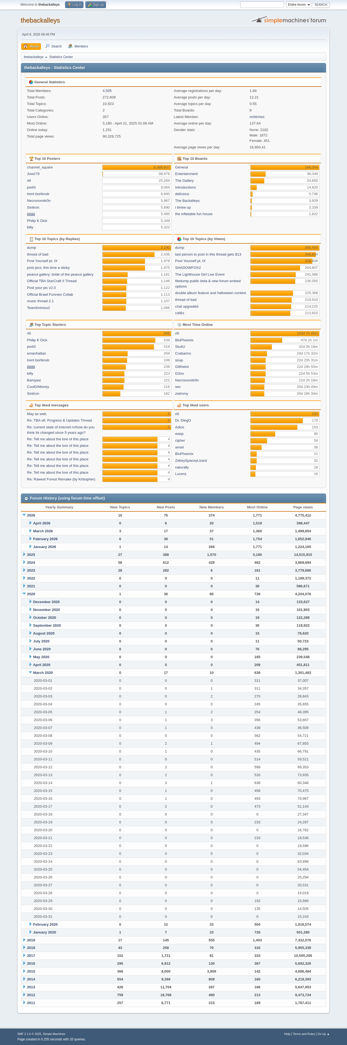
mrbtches (257, 117)
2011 (31, 1003)
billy (30, 227)
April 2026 (41, 523)
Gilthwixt (182, 367)
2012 (31, 995)
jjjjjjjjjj (31, 214)
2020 (31, 594)
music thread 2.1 (40, 301)
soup (179, 360)
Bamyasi (34, 380)
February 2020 (45, 924)
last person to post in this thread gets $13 (208, 254)
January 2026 (44, 547)
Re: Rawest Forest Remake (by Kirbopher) (61, 479)
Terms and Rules (304, 1034)
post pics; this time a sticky (48, 268)
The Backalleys (187, 201)
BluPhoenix (184, 340)
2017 (31, 956)
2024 (31, 562)
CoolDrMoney (38, 387)
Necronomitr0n (39, 201)
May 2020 (41, 657)
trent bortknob (38, 194)
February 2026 (45, 539)
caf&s (179, 313)
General (181, 167)
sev (178, 387)
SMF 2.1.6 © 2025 (29, 1034)
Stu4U (180, 347)
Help (287, 1034)
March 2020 (43, 673)
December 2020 (46, 602)
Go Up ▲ (323, 1034)
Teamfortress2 (38, 308)
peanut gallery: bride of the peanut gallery (60, 274)
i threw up (183, 207)
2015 (31, 971)
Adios (179, 427)
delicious (182, 194)
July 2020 (41, 641)
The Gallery (184, 181)
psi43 (31, 187)
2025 (31, 555)
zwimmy (181, 393)
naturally (182, 467)
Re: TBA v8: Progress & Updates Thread (59, 420)
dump (31, 248)
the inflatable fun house (194, 214)
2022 (31, 578)
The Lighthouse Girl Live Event (199, 274)
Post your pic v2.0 (41, 288)
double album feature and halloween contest (210, 293)
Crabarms (183, 353)
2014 (31, 979)
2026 (31, 515)
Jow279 (33, 174)
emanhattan (36, 353)
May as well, (37, 414)
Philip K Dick (37, 221)
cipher (180, 440)
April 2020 (41, 665)
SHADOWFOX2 (188, 268)
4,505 (107, 91)
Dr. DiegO (183, 420)
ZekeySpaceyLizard (191, 460)
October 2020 (44, 618)
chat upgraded (186, 306)
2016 (31, 963)
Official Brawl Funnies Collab (50, 294)
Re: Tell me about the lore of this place (57, 439)
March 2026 (43, 531)
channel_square (40, 167)
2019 (31, 940)
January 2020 (44, 932)
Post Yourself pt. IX (42, 261)
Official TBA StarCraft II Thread (52, 281)
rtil (29, 181)
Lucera (180, 474)
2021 (31, 586)
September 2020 (47, 625)
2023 (31, 570)
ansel (179, 447)
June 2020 (41, 649)
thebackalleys (40, 20)
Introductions (185, 187)
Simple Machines (54, 1034)
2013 (31, 987)
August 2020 (43, 633)
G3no (179, 373)
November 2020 (46, 610)
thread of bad (38, 254)
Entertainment (186, 174)
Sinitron (33, 207)
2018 (31, 948)
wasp (179, 434)
